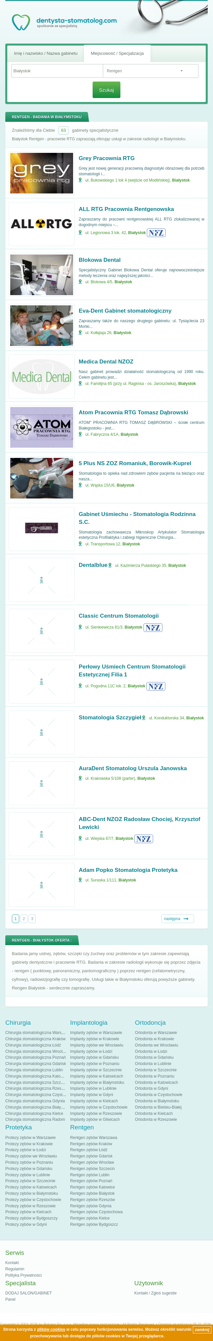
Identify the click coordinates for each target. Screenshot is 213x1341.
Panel (10, 1299)
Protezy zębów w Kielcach (28, 1212)
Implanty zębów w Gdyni (91, 1094)
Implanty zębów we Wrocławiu (96, 1045)
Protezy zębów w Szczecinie (30, 1181)
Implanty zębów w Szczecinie (96, 1070)
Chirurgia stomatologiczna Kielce (34, 1113)
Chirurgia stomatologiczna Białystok (36, 1107)
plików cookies (51, 1329)
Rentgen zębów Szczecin (92, 1168)
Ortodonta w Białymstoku (157, 1101)
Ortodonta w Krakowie (154, 1039)
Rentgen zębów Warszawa (93, 1137)
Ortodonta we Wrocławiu (156, 1045)
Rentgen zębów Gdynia (90, 1206)
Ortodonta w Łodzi (151, 1051)
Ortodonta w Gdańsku (154, 1057)
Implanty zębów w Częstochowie (98, 1107)
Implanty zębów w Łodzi (91, 1051)
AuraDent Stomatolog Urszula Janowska (133, 768)
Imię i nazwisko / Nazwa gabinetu (45, 53)
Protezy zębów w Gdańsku (28, 1168)
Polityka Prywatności (23, 1275)
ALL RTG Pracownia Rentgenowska (126, 209)
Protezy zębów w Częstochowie (33, 1199)
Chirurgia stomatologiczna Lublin (34, 1070)
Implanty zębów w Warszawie (96, 1032)
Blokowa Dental (100, 260)
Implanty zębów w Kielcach (94, 1101)
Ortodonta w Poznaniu (154, 1076)
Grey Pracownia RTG (107, 158)
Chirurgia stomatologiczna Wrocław (36, 1051)
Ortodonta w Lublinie (153, 1063)
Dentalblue (93, 565)
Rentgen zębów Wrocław (92, 1162)
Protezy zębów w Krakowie (29, 1144)
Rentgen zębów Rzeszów (92, 1199)
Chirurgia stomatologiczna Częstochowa (40, 1094)
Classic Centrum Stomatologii (119, 616)
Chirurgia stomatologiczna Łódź (33, 1045)
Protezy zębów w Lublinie (27, 1175)
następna (172, 918)
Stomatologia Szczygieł (110, 717)
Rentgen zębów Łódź (88, 1150)
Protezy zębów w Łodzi (25, 1150)
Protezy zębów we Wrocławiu (31, 1156)
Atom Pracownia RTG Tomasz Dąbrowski (133, 412)
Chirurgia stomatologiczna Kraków (35, 1039)
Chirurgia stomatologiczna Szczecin (36, 1082)
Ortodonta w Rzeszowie (156, 1119)
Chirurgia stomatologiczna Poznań (35, 1057)
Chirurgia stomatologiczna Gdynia (35, 1101)
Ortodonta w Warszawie (156, 1032)
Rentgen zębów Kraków (91, 1144)
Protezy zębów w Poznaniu (29, 1162)
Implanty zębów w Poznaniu (94, 1063)
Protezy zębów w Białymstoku (31, 1193)
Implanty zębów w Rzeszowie (96, 1113)
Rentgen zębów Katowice (92, 1187)
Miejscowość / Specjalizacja (117, 53)
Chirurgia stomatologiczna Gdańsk (35, 1063)
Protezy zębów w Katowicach (31, 1187)
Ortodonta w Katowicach (156, 1082)
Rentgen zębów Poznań (91, 1181)
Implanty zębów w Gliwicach (95, 1119)
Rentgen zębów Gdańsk (91, 1156)
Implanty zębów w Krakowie (94, 1039)
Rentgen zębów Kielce (89, 1218)
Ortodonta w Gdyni (151, 1088)
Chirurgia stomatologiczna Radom (35, 1119)
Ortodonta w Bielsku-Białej (158, 1107)
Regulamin (14, 1269)
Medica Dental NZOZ (106, 362)
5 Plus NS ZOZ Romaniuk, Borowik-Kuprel (135, 463)
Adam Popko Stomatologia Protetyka (128, 870)
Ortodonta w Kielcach (154, 1113)
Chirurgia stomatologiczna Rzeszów (36, 1088)
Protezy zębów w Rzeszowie (30, 1206)
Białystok (181, 180)
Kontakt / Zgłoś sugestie (155, 1293)
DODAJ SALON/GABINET (28, 1293)
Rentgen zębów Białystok (92, 1193)
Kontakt (12, 1262)
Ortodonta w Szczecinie (156, 1070)
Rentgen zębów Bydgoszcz (94, 1224)
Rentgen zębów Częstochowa (96, 1212)
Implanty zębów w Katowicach (96, 1076)
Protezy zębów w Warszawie (30, 1137)
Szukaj (106, 90)
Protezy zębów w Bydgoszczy (31, 1218)
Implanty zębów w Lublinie (93, 1088)
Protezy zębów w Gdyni (26, 1224)
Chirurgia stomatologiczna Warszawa (38, 1032)
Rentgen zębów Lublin (89, 1175)
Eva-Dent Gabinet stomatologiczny (125, 311)
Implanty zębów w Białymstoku (97, 1082)
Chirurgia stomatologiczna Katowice (36, 1076)
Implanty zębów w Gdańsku (94, 1057)
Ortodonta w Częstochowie (158, 1094)
